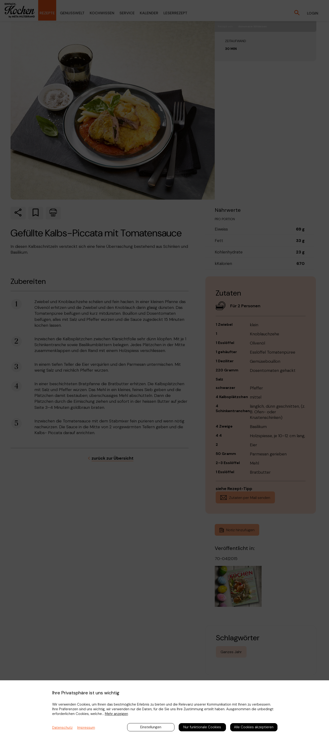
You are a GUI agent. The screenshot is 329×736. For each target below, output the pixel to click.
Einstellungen (150, 727)
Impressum (86, 727)
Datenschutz (62, 727)
